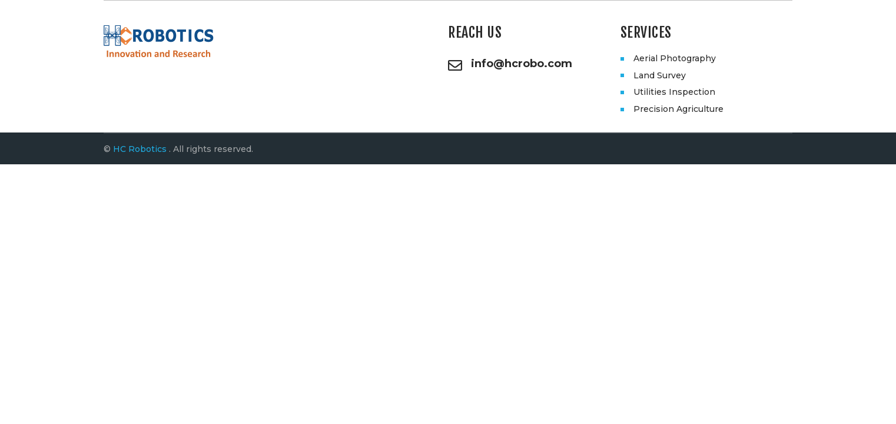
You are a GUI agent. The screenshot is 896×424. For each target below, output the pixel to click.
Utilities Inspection (674, 92)
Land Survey (659, 75)
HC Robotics (140, 149)
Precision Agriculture (678, 109)
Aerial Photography (674, 58)
